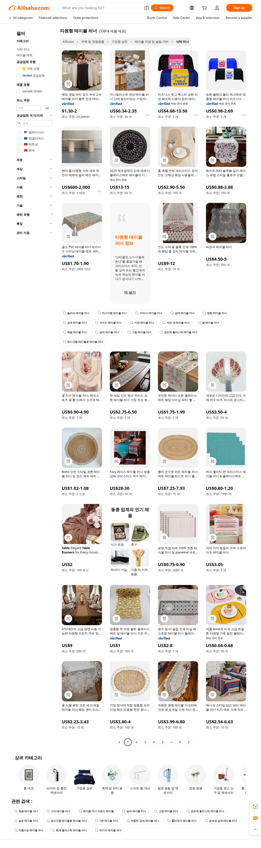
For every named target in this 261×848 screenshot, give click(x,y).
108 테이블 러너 (106, 821)
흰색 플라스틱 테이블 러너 (69, 830)
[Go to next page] (189, 742)
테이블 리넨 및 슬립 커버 (152, 42)
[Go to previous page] (119, 742)
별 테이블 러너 (208, 323)
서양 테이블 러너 (142, 323)
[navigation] (33, 387)
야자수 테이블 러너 (108, 323)
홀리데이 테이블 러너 (181, 821)
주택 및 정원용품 (92, 42)
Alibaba (68, 42)
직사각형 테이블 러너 (112, 313)
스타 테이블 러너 (58, 811)
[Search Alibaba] (101, 7)
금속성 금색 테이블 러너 (221, 821)
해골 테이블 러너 (75, 332)
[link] (255, 806)
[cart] (205, 8)
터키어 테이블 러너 (108, 830)
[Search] (162, 7)
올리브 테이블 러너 (76, 313)
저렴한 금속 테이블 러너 (142, 821)
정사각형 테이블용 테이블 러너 (83, 342)
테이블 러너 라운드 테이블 (96, 811)
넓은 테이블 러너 (26, 821)
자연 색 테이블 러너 (175, 323)
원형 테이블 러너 (215, 313)
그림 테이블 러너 (139, 332)
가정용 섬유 (120, 42)
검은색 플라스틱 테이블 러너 (178, 332)
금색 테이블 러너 (182, 313)
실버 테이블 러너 (107, 332)
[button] (146, 7)
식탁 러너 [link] (182, 42)
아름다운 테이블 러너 (28, 830)
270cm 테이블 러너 (148, 313)
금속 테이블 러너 (75, 323)
